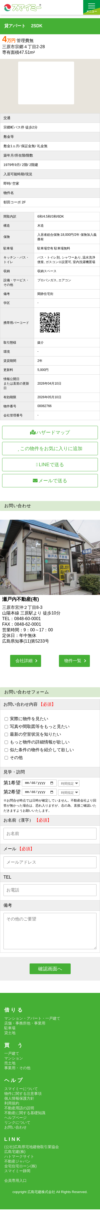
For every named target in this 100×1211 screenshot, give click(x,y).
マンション (13, 1060)
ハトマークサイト (19, 1158)
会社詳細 (24, 660)
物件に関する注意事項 (23, 1095)
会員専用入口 (15, 1182)
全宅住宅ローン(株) (20, 1168)
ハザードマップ (50, 432)
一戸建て (11, 1055)
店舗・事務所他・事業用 (24, 1024)
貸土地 (9, 1034)
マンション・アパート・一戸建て (32, 1020)
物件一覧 (72, 660)
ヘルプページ (15, 1119)
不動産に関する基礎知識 (24, 1114)
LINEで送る (50, 464)
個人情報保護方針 (19, 1100)
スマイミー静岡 (17, 1172)
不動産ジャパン (17, 1163)
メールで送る (50, 480)
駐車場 (9, 1029)
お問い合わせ (15, 1128)
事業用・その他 (17, 1069)
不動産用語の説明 (19, 1109)
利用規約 (11, 1104)
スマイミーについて (21, 1090)
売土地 (9, 1064)
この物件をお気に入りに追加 (50, 448)
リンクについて (17, 1124)
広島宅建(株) (14, 1153)
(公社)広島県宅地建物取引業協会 (31, 1148)
